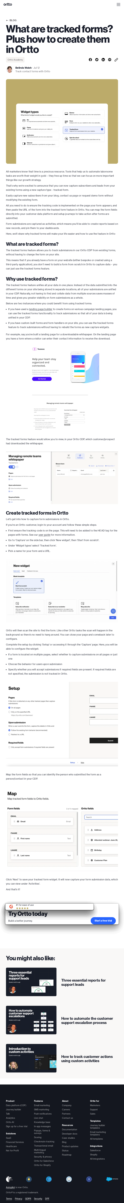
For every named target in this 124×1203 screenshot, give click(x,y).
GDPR (28, 1198)
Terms (9, 1198)
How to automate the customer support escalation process (87, 1020)
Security (38, 1198)
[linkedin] (103, 60)
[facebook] (90, 60)
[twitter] (96, 60)
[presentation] (31, 982)
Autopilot (10, 1187)
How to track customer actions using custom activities (87, 1058)
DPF (47, 1198)
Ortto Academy (15, 59)
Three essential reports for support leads (83, 982)
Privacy (18, 1198)
